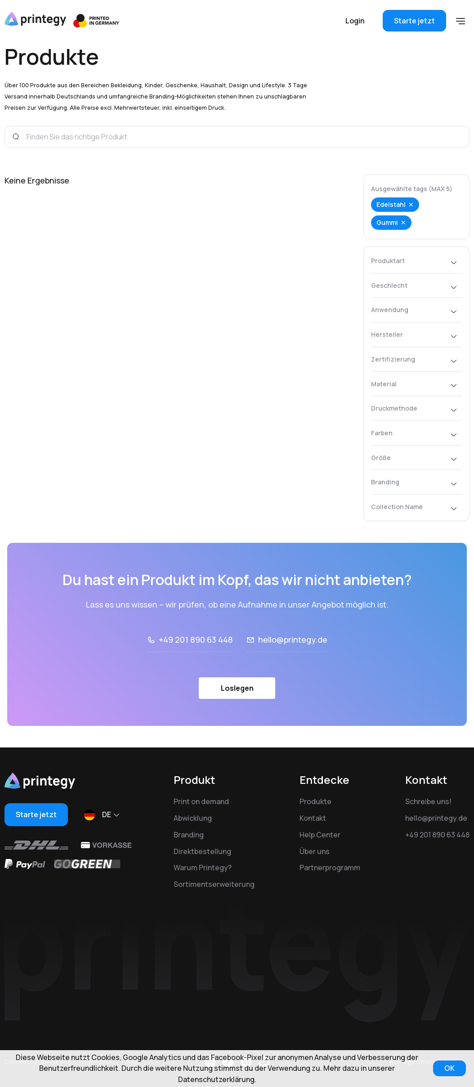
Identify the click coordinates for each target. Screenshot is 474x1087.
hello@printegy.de (292, 639)
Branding (189, 835)
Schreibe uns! (428, 801)
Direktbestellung (202, 851)
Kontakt (313, 818)
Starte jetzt (414, 21)
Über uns (315, 851)
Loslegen (237, 688)
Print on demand (201, 801)
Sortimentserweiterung (214, 884)
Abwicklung (193, 818)
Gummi (387, 222)
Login (355, 21)
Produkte (315, 801)
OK (449, 1068)
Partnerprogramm (330, 867)
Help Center (320, 835)
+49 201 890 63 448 (196, 639)
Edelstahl (391, 204)
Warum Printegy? (203, 867)
